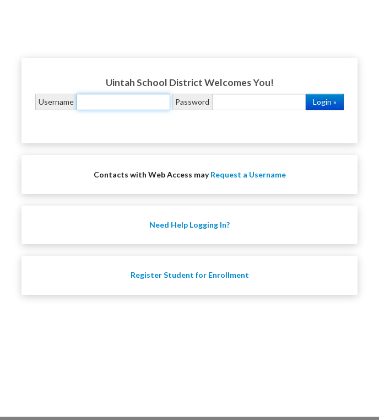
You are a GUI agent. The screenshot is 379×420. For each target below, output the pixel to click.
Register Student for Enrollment (190, 274)
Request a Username (248, 174)
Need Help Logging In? (189, 224)
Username (56, 101)
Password (192, 101)
